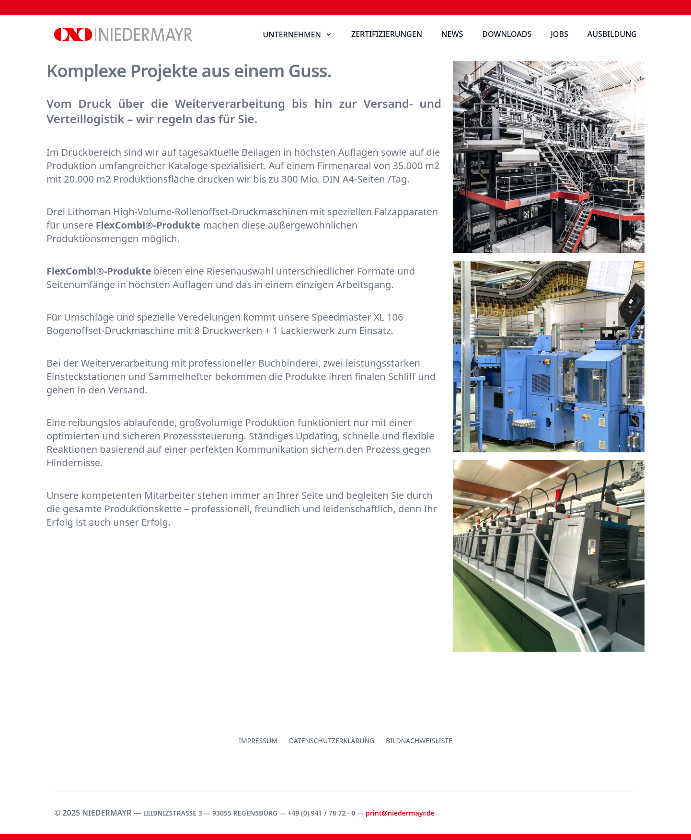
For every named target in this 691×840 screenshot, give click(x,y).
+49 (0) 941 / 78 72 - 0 (321, 812)
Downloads (506, 34)
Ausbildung (612, 34)
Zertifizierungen (386, 34)
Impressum (258, 740)
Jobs (559, 34)
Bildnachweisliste (419, 740)
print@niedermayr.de (400, 812)
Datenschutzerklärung (331, 740)
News (452, 34)
